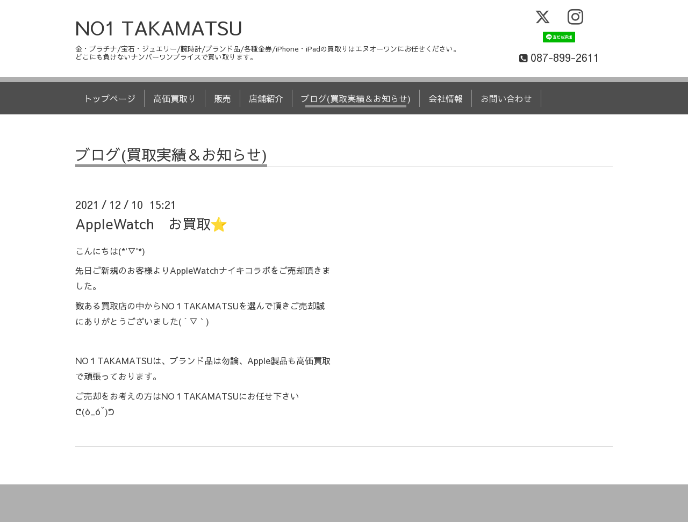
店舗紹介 (266, 98)
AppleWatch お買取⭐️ (151, 223)
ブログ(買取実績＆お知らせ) (356, 98)
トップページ (109, 98)
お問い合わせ (506, 98)
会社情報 (445, 98)
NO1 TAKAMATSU (159, 27)
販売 (222, 98)
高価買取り (174, 98)
